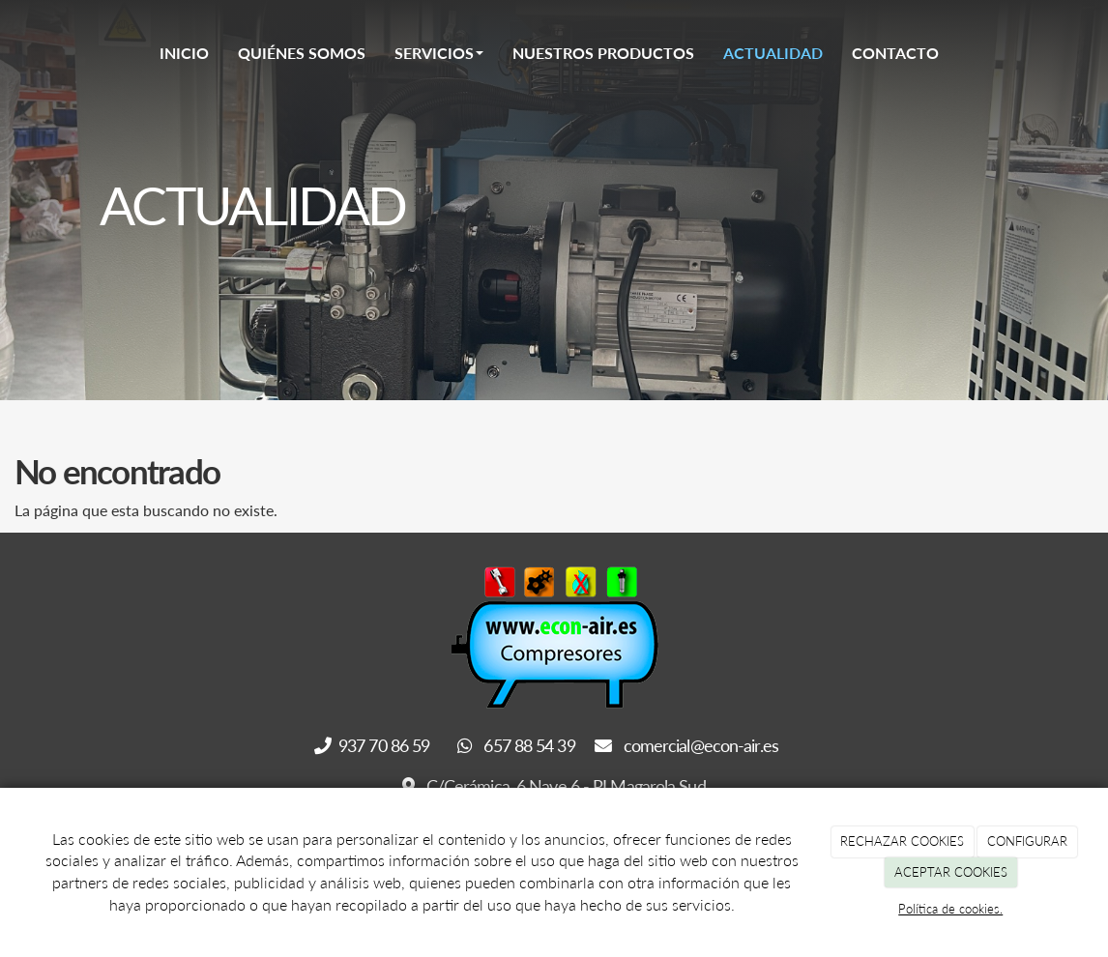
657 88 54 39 (516, 745)
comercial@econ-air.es (686, 745)
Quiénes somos (301, 53)
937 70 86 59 (374, 745)
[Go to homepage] (94, 53)
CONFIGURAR (1027, 841)
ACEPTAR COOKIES (950, 872)
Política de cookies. (950, 908)
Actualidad (773, 53)
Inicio (184, 53)
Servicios (438, 53)
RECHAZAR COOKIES (902, 841)
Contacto (895, 53)
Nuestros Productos (603, 53)
